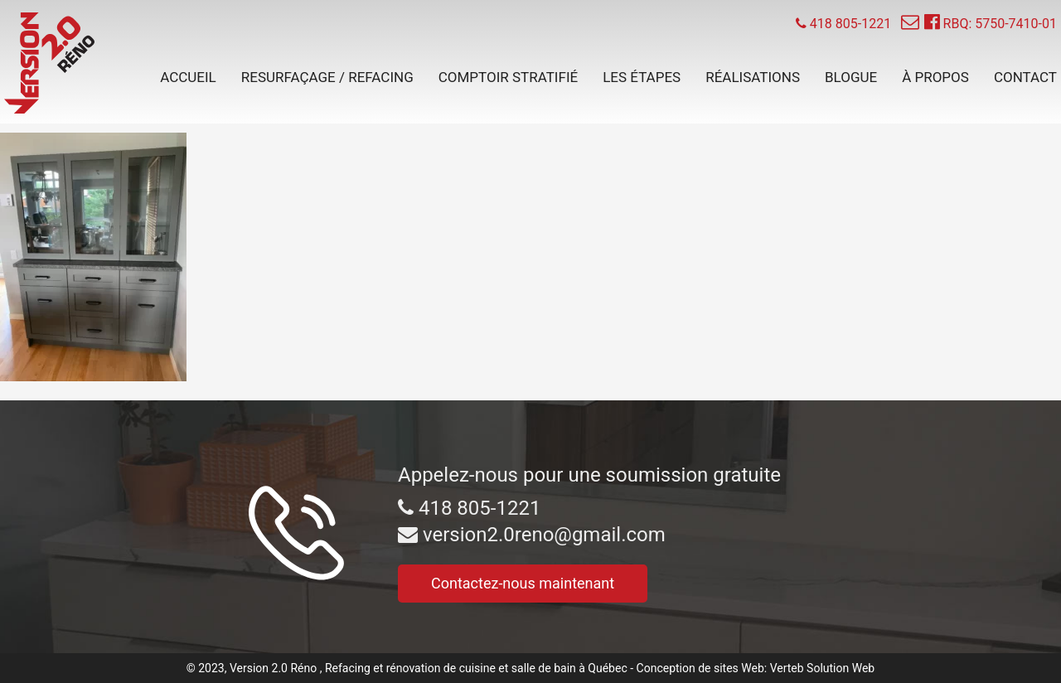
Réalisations (752, 77)
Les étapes (642, 77)
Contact (1025, 77)
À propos (935, 77)
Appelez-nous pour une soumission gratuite (589, 475)
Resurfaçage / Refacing (327, 77)
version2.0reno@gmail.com (532, 534)
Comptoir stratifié (508, 77)
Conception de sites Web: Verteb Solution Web (756, 668)
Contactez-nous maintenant (522, 583)
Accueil (188, 77)
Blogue (851, 77)
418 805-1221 (469, 508)
